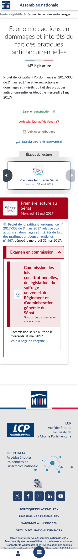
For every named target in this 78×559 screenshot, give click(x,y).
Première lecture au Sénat (39, 175)
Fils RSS (41, 535)
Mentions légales (15, 532)
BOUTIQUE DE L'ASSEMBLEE (38, 500)
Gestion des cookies (60, 535)
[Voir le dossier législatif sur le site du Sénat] (39, 122)
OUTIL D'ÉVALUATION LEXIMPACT (38, 521)
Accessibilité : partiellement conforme (49, 532)
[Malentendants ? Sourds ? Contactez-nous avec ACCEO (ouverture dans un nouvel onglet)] (37, 473)
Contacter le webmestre (20, 535)
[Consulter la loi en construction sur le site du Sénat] (39, 112)
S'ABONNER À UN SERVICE (38, 514)
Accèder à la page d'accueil (6, 5)
